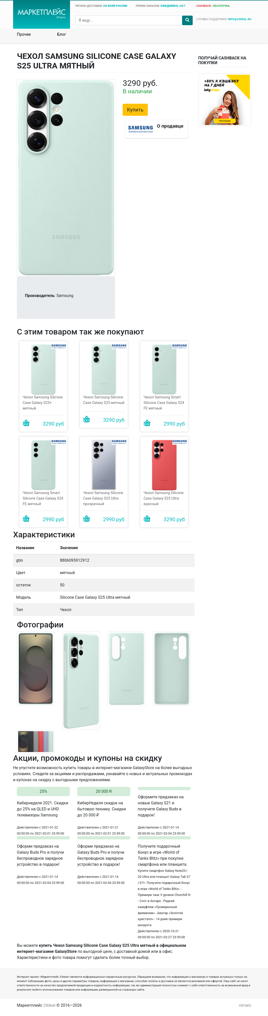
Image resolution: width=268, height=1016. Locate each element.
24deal (49, 1005)
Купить (135, 110)
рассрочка (221, 6)
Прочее (24, 34)
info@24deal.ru (239, 19)
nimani (245, 1005)
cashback (203, 6)
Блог (61, 34)
